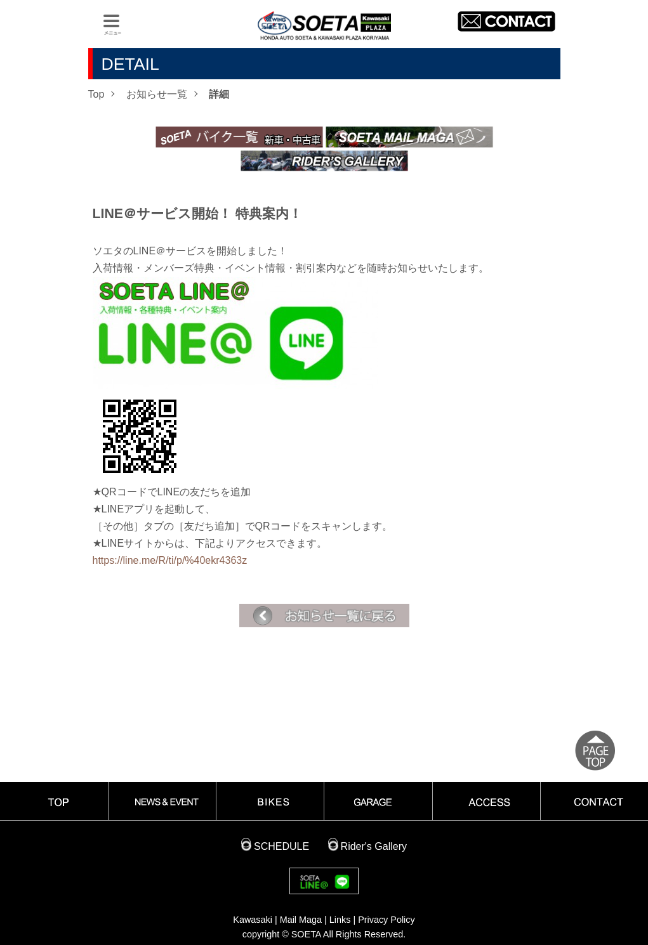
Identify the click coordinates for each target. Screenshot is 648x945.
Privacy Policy (386, 920)
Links (340, 920)
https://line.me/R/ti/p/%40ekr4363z (170, 560)
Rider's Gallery (374, 846)
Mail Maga (301, 920)
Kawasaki (252, 920)
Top (96, 94)
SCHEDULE (281, 846)
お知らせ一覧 (156, 94)
